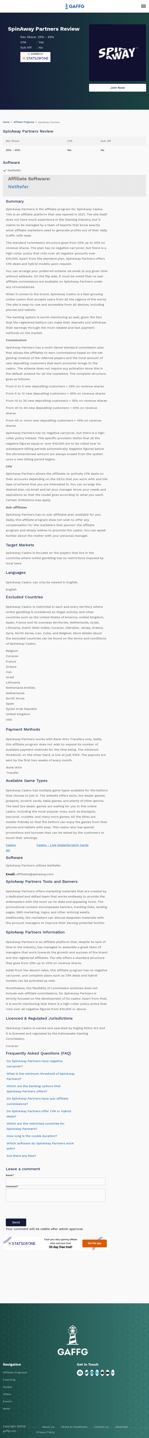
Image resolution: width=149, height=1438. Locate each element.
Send (16, 1222)
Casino (11, 845)
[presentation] (35, 1211)
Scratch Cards (77, 845)
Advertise (121, 1426)
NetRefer (18, 186)
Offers (7, 1394)
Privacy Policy (45, 1432)
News (6, 1408)
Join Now (117, 87)
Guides (7, 1387)
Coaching (9, 1379)
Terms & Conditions (74, 1426)
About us (48, 1426)
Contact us (101, 1426)
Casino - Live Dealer (51, 845)
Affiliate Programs (24, 122)
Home (6, 122)
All (8, 850)
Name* (10, 1175)
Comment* (12, 1186)
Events (7, 1401)
